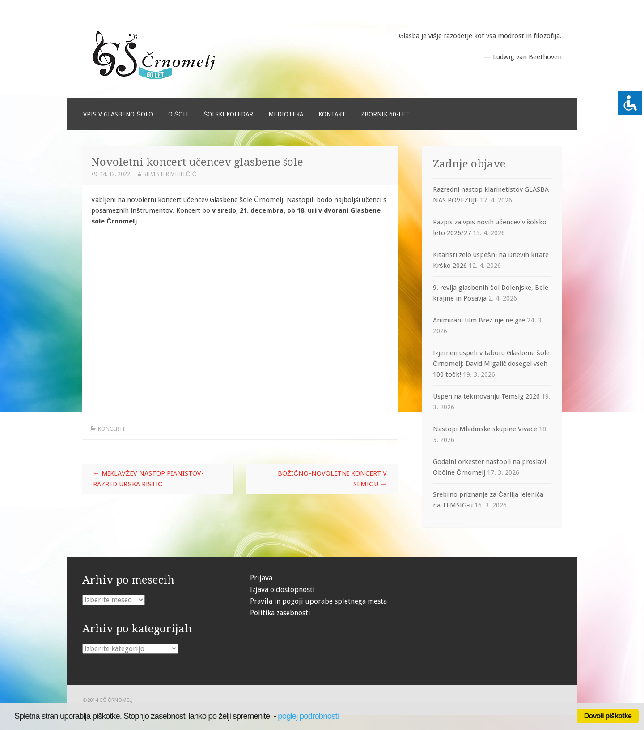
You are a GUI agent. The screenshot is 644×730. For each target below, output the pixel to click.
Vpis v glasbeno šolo (118, 114)
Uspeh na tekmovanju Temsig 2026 (486, 396)
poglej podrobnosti (308, 716)
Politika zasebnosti (280, 613)
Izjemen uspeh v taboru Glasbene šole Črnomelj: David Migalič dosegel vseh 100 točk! (491, 363)
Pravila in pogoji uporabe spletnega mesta (318, 601)
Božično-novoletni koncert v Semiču (332, 478)
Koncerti (111, 428)
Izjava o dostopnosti (282, 589)
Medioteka (285, 114)
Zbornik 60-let (385, 114)
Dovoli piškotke (607, 716)
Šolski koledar (228, 114)
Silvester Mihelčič (169, 174)
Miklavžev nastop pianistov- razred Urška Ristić (148, 478)
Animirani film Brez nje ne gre (479, 320)
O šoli (178, 114)
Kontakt (332, 114)
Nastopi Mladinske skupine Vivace (485, 429)
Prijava (261, 578)
